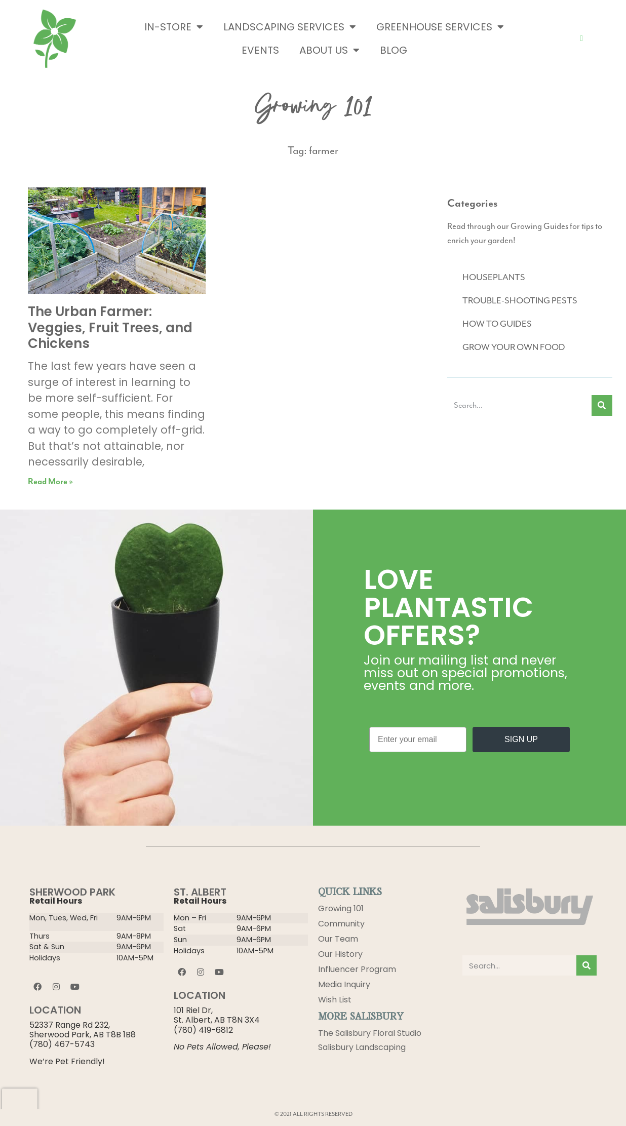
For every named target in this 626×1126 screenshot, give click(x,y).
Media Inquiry (344, 984)
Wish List (334, 999)
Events (260, 50)
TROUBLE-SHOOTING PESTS (519, 301)
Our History (340, 954)
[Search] (602, 405)
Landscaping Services (289, 27)
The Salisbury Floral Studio (369, 1033)
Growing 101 (341, 908)
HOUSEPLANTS (493, 278)
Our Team (338, 939)
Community (341, 923)
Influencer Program (357, 969)
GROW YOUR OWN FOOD (513, 347)
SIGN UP (521, 739)
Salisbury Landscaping (362, 1048)
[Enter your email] (417, 739)
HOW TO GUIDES (497, 324)
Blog (393, 50)
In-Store (173, 27)
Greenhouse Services (440, 27)
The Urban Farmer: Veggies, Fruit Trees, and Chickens (110, 327)
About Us (329, 50)
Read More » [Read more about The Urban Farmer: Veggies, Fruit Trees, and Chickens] (50, 482)
